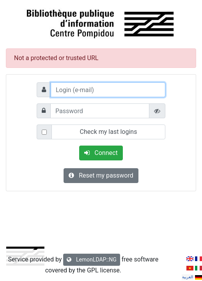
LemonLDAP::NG (91, 259)
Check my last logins (108, 131)
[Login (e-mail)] (108, 89)
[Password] (99, 110)
